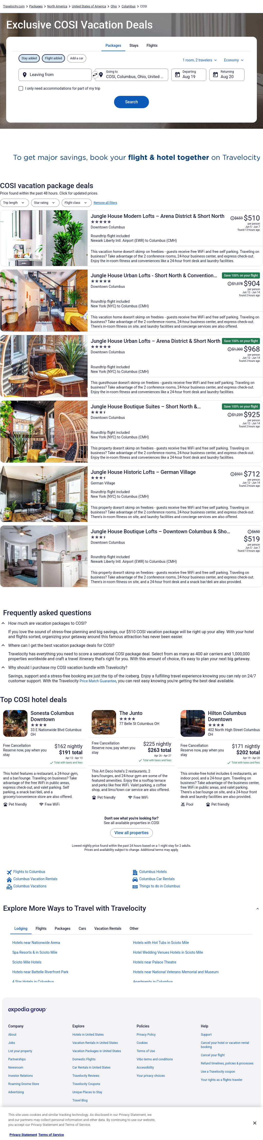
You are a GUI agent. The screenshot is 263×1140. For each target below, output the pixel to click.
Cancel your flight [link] (213, 1055)
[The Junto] (131, 758)
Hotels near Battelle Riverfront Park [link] (40, 972)
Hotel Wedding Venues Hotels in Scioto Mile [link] (168, 952)
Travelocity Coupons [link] (86, 1084)
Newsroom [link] (15, 1067)
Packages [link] (36, 6)
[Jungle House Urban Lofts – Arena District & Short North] (175, 366)
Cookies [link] (142, 1043)
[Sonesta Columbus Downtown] (43, 758)
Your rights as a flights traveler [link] (221, 1080)
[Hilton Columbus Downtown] (220, 758)
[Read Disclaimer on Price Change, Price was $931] (236, 474)
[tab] (113, 45)
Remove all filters (105, 203)
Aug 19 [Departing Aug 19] (189, 76)
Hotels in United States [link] (88, 1034)
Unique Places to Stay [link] (87, 1092)
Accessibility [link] (145, 1067)
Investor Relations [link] (20, 1076)
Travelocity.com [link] (14, 6)
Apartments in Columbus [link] (153, 982)
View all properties (132, 832)
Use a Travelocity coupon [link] (218, 1071)
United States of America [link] (89, 6)
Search (131, 101)
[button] (131, 908)
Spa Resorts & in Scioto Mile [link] (34, 952)
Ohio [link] (114, 6)
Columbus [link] (128, 6)
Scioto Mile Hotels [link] (26, 962)
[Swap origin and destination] (95, 74)
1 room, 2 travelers (200, 60)
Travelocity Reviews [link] (85, 1076)
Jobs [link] (11, 1043)
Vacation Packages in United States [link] (96, 1051)
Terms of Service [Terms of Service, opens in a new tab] (51, 1135)
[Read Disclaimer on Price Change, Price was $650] (253, 531)
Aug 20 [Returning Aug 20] (227, 76)
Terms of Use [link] (146, 1051)
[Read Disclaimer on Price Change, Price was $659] (236, 218)
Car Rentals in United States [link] (91, 1067)
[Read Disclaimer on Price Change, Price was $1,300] (235, 349)
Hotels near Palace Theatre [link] (154, 962)
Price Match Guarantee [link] (98, 681)
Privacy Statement (23, 1135)
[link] (68, 872)
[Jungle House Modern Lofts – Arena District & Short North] (175, 238)
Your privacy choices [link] (151, 1076)
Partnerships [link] (17, 1059)
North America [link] (57, 6)
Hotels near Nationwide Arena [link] (36, 943)
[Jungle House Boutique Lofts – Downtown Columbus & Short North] (175, 556)
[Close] (254, 1123)
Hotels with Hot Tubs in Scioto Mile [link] (161, 943)
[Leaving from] (55, 75)
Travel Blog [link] (80, 1100)
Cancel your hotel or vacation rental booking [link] (225, 1045)
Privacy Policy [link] (146, 1034)
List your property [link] (20, 1051)
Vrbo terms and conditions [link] (155, 1059)
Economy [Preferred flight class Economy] (234, 60)
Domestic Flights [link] (84, 1059)
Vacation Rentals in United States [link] (95, 1043)
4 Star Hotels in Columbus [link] (33, 982)
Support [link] (206, 1034)
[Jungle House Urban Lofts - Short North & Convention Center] (175, 300)
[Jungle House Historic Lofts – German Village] (175, 494)
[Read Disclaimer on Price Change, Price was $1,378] (235, 283)
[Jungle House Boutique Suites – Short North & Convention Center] (175, 431)
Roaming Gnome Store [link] (23, 1084)
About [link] (12, 1034)
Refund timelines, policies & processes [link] (227, 1063)
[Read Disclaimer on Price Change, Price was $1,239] (235, 414)
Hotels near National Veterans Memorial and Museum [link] (176, 972)
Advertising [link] (16, 1092)
